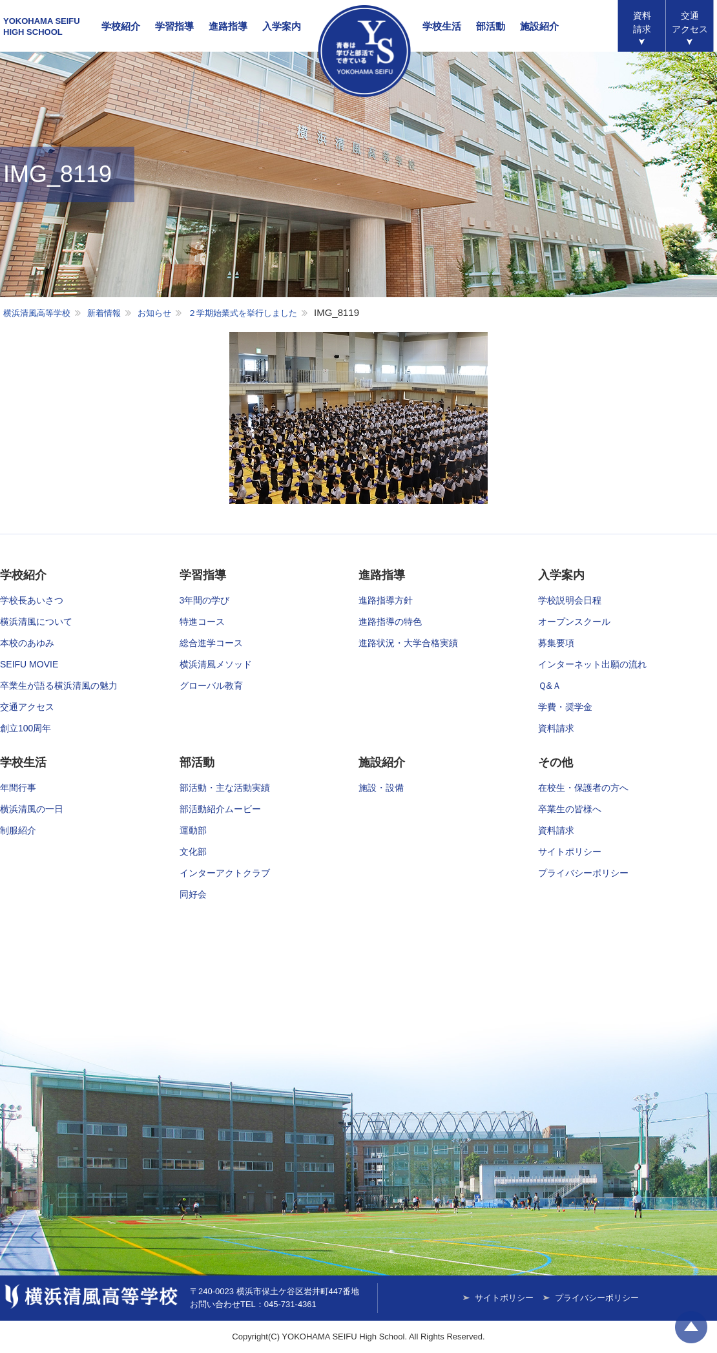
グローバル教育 (211, 685)
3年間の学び (205, 600)
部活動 (490, 26)
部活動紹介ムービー (220, 809)
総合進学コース (211, 643)
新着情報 (104, 313)
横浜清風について (36, 621)
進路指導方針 (385, 600)
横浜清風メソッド (216, 664)
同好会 (193, 894)
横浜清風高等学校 (364, 51)
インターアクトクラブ (225, 873)
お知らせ (154, 313)
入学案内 (281, 26)
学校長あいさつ (31, 600)
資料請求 (642, 22)
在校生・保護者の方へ (583, 787)
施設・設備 (381, 787)
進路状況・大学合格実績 (408, 643)
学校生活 (441, 26)
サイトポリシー (569, 851)
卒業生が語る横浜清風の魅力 (59, 685)
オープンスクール (574, 621)
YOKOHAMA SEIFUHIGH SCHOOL (41, 26)
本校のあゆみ (27, 643)
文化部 (193, 851)
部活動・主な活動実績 (225, 787)
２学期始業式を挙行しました (242, 313)
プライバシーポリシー (583, 873)
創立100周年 (25, 728)
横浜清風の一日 (31, 809)
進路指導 (228, 26)
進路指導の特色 (390, 621)
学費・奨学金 (565, 707)
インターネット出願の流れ (592, 664)
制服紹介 (18, 830)
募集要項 (556, 643)
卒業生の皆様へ (569, 809)
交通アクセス (27, 707)
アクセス (690, 22)
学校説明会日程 (569, 600)
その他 (555, 762)
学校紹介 (120, 26)
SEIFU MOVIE (29, 664)
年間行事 (18, 787)
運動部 (193, 830)
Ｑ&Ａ (549, 685)
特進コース (202, 621)
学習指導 (174, 26)
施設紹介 (539, 26)
